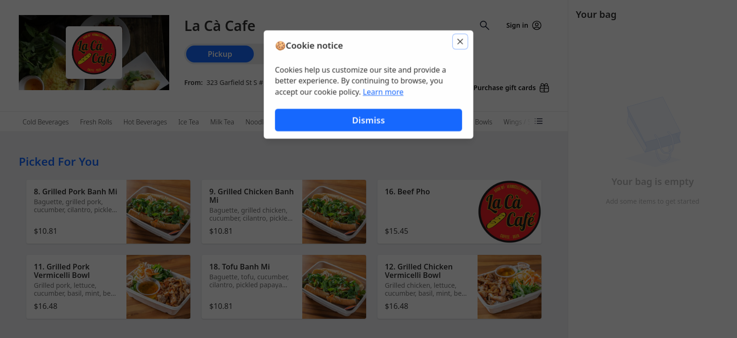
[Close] (460, 41)
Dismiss (368, 120)
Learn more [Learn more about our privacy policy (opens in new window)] (383, 92)
